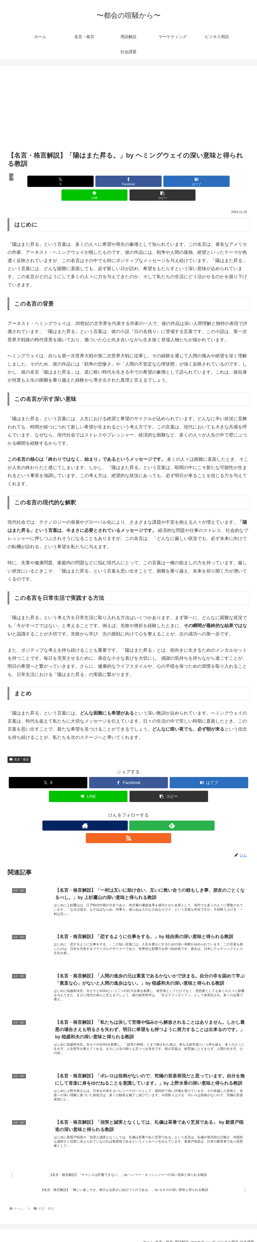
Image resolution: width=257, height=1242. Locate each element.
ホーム (129, 1226)
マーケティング (194, 1226)
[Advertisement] (128, 112)
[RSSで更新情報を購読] (140, 812)
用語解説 (170, 1226)
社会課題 (245, 1226)
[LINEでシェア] (169, 181)
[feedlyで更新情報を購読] (128, 812)
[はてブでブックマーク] (128, 181)
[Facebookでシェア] (88, 181)
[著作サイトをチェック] (117, 812)
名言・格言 (19, 745)
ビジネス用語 (222, 1226)
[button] (209, 181)
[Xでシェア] (47, 181)
